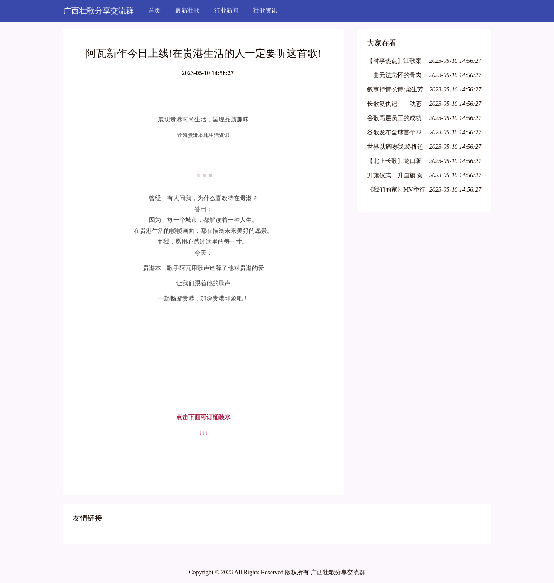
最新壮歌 (187, 10)
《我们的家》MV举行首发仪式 (396, 190)
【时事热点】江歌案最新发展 (394, 62)
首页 (154, 10)
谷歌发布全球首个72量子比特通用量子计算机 (394, 133)
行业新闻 (226, 10)
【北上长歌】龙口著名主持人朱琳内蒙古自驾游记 (394, 162)
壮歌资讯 (265, 10)
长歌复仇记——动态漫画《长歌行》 (394, 105)
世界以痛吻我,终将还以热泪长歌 (395, 148)
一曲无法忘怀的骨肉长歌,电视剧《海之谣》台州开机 (394, 76)
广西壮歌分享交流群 (99, 11)
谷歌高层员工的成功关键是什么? (394, 119)
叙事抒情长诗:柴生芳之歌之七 (395, 90)
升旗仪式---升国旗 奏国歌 (395, 176)
